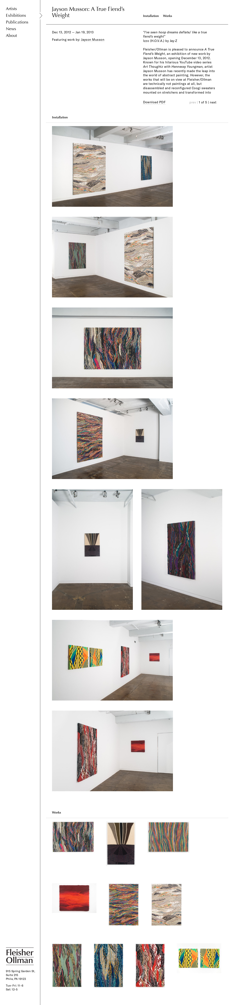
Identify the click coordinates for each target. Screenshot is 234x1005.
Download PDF (154, 102)
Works (167, 16)
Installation (151, 16)
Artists (11, 8)
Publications (17, 22)
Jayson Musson (92, 40)
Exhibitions (16, 15)
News (11, 29)
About (11, 35)
